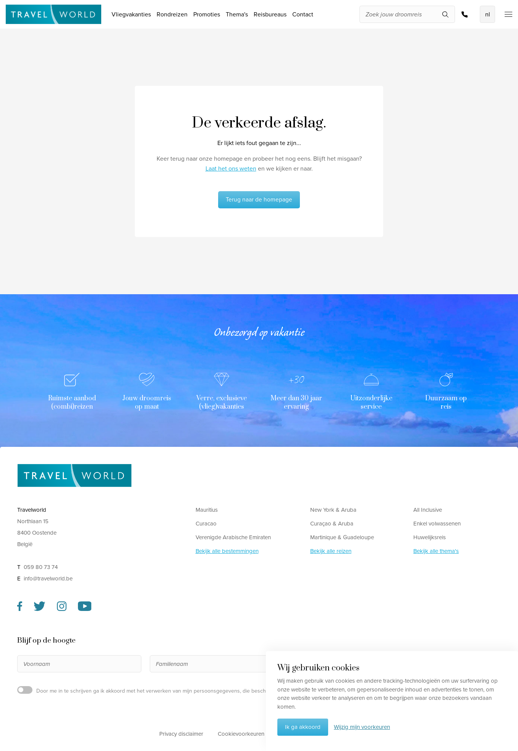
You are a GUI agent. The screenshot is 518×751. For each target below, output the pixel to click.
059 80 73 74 (464, 14)
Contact (302, 14)
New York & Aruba (333, 510)
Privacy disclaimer (181, 734)
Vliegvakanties (131, 14)
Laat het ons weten (231, 168)
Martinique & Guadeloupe (342, 537)
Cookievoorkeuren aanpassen (255, 734)
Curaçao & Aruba (331, 523)
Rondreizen (172, 14)
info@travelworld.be (48, 578)
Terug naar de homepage (259, 199)
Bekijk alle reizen (330, 551)
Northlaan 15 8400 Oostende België (37, 532)
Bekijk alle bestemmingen (227, 551)
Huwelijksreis (429, 537)
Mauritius (207, 510)
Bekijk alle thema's (436, 551)
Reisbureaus (270, 14)
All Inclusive (427, 510)
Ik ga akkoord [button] (303, 727)
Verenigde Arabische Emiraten (233, 537)
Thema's (237, 14)
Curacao (206, 523)
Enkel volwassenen (437, 523)
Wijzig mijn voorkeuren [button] (362, 727)
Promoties (206, 14)
